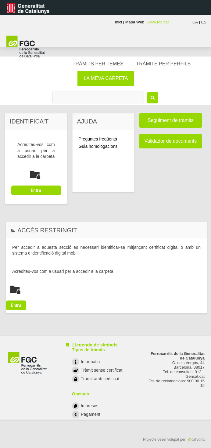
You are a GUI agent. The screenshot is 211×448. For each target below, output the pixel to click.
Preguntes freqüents (98, 139)
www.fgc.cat (158, 22)
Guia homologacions (98, 146)
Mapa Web (135, 22)
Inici (118, 22)
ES (203, 22)
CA (195, 22)
